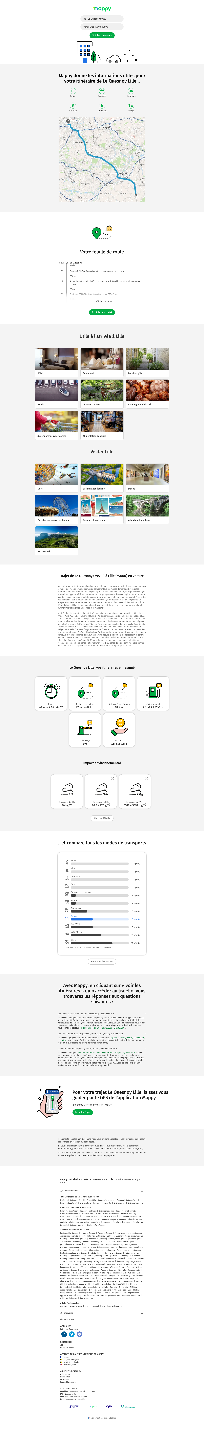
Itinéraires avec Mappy (69, 1211)
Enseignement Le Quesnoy (104, 1262)
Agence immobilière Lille (116, 1273)
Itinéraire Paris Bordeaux (70, 1214)
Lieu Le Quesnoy (122, 1262)
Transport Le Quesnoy (97, 1239)
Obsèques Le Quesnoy (77, 1239)
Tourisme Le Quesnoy (95, 1259)
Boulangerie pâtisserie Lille (109, 1281)
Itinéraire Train (131, 1200)
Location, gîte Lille (128, 1276)
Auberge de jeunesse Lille (107, 1279)
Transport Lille (113, 1276)
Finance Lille (121, 1293)
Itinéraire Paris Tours (68, 1219)
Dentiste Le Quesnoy (77, 1259)
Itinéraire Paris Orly (128, 1214)
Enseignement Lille (81, 1290)
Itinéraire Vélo (90, 1200)
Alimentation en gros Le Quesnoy (102, 1250)
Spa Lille (96, 1284)
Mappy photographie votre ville (72, 1399)
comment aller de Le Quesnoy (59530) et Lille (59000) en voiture (105, 1052)
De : (94, 18)
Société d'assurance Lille (82, 1276)
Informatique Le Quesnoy (79, 1247)
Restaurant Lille (134, 1270)
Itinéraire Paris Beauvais (100, 1222)
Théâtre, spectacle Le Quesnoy (115, 1256)
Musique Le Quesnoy (124, 1247)
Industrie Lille (93, 1296)
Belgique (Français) (69, 1360)
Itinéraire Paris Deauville (126, 1211)
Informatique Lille (90, 1287)
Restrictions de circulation (111, 1306)
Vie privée (84, 1392)
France (64, 1357)
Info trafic (64, 1306)
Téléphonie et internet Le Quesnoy (94, 1267)
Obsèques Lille (100, 1276)
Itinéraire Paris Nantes (107, 1217)
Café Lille (113, 1287)
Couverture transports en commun (73, 1397)
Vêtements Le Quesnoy (115, 1259)
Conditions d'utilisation (69, 1392)
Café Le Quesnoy (68, 1262)
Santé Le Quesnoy (136, 1239)
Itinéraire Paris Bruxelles (79, 1222)
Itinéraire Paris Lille (111, 1214)
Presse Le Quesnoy (124, 1264)
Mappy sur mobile (67, 1348)
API (61, 1345)
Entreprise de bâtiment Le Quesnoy (128, 1233)
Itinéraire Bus (106, 1203)
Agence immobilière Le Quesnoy (72, 1236)
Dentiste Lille (71, 1293)
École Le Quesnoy (96, 1253)
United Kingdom (68, 1365)
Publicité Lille (96, 1290)
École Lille (127, 1290)
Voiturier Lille (90, 1279)
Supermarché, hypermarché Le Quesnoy (85, 1256)
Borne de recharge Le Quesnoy (129, 1250)
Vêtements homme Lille (131, 1296)
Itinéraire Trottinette (136, 1203)
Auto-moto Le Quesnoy (96, 1236)
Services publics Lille (86, 1293)
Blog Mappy (64, 1379)
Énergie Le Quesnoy (84, 1262)
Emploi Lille (123, 1287)
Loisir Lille (64, 1298)
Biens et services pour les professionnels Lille (78, 1281)
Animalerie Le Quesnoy (135, 1259)
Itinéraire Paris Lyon (106, 1211)
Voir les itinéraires (102, 35)
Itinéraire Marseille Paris (91, 1214)
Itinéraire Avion (119, 1203)
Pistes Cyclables (76, 1306)
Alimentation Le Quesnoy (89, 1270)
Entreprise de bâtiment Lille (94, 1273)
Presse (63, 1382)
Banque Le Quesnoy (91, 1244)
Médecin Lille (65, 1287)
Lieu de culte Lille (86, 1298)
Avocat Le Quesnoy (108, 1270)
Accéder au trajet (102, 312)
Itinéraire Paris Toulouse (69, 1217)
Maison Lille (76, 1273)
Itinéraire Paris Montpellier (89, 1219)
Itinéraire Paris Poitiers (121, 1222)
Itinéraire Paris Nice (89, 1217)
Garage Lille (65, 1273)
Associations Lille (108, 1284)
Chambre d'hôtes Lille (74, 1279)
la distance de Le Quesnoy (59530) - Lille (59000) (103, 1028)
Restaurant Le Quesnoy (69, 1233)
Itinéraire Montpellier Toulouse (114, 1219)
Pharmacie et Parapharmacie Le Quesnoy (99, 1264)
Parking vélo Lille (134, 1284)
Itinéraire (64, 1200)
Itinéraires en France (88, 1211)
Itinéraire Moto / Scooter (89, 1203)
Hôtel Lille (122, 1270)
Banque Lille (81, 1296)
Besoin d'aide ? (67, 1319)
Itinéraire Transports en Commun (111, 1200)
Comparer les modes (102, 961)
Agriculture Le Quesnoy (78, 1250)
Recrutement (65, 1377)
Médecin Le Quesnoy (91, 1242)
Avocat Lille (103, 1287)
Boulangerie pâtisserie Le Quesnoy (74, 1253)
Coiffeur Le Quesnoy (115, 1236)
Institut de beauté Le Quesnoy (102, 1247)
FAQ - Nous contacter (68, 1394)
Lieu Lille (73, 1298)
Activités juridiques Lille (110, 1296)
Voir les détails (102, 818)
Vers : (95, 26)
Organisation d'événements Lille (78, 1284)
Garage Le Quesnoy (88, 1233)
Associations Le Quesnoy (71, 1242)
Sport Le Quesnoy (108, 1242)
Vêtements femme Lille (112, 1290)
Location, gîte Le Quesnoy (117, 1239)
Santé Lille (121, 1284)
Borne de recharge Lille (129, 1279)
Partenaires (71, 1382)
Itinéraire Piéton (76, 1200)
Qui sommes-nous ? (68, 1374)
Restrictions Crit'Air (92, 1306)
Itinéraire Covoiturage (68, 1203)
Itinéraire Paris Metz (77, 1225)
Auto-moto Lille (134, 1273)
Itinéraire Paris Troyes (96, 1225)
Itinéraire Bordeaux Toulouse (129, 1217)
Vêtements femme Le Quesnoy (122, 1267)
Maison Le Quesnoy (105, 1233)
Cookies (92, 1392)
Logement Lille (127, 1281)
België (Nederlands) (69, 1362)
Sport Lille (77, 1287)
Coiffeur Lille (65, 1276)
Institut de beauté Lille (105, 1293)
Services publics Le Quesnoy (112, 1244)
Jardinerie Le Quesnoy (114, 1253)
